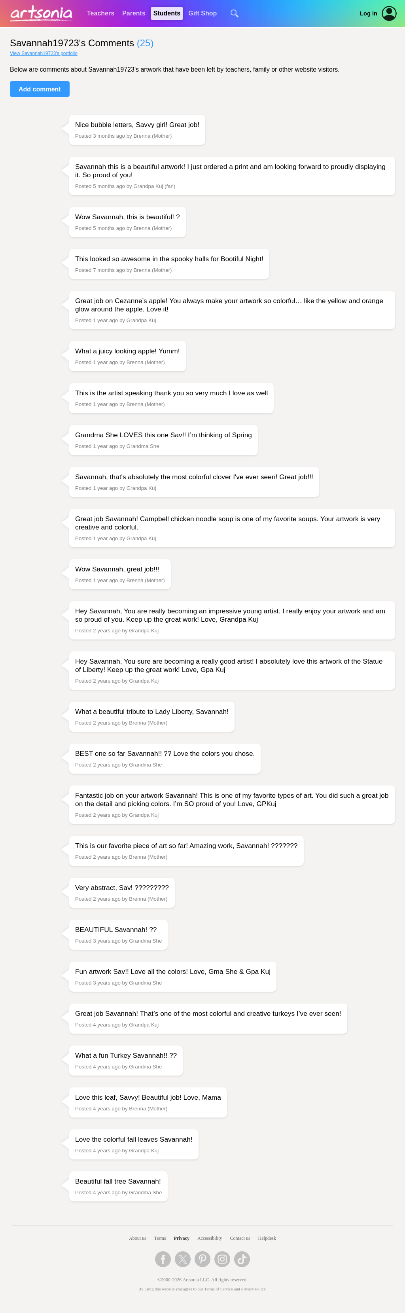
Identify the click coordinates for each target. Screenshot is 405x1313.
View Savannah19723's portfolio (44, 53)
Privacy (181, 1238)
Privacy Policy (253, 1289)
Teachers (100, 13)
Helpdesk (267, 1238)
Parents (134, 13)
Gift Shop (202, 13)
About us (137, 1238)
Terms (160, 1238)
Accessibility (209, 1238)
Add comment (40, 89)
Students (166, 13)
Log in (368, 13)
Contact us (240, 1238)
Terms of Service (218, 1289)
